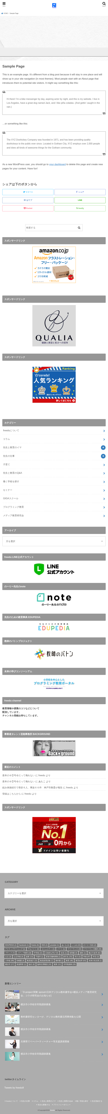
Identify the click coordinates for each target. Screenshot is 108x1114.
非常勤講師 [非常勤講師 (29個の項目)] (69, 964)
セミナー (7, 490)
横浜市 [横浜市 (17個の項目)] (9, 964)
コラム (6, 439)
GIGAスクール (10, 498)
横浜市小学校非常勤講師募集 (28, 1006)
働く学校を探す (11, 481)
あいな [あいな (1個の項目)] (65, 945)
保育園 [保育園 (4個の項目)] (73, 953)
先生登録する (97, 1101)
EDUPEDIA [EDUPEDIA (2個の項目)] (11, 945)
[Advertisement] (54, 38)
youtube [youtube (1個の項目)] (54, 945)
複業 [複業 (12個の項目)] (57, 964)
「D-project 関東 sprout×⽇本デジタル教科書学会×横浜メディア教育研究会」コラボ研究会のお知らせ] (51, 994)
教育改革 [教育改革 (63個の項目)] (81, 961)
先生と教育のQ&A (12, 473)
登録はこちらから (11, 793)
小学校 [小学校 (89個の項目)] (9, 961)
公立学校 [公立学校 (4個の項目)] (18, 957)
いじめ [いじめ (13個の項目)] (76, 945)
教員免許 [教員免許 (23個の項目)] (32, 961)
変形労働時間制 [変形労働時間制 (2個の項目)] (53, 957)
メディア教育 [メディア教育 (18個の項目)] (24, 953)
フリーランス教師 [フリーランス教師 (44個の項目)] (92, 949)
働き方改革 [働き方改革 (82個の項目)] (94, 953)
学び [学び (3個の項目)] (78, 957)
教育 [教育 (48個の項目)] (69, 961)
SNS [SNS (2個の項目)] (44, 945)
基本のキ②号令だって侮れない (18, 775)
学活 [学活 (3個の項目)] (96, 957)
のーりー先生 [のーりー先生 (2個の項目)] (89, 945)
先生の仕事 (9, 456)
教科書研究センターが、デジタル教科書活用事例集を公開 (43, 1018)
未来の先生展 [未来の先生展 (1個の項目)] (95, 961)
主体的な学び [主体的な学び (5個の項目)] (51, 953)
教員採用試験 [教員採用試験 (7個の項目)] (46, 961)
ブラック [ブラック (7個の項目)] (10, 953)
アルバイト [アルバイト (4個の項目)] (33, 949)
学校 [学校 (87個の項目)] (86, 957)
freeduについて (11, 430)
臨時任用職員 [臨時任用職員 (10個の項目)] (44, 964)
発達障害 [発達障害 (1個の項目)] (21, 964)
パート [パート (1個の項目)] (61, 949)
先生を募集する (44, 1105)
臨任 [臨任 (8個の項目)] (32, 964)
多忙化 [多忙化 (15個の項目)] (67, 957)
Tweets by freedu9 (14, 1087)
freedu (41, 775)
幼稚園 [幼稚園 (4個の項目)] (20, 961)
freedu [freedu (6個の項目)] (35, 945)
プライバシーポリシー (62, 1105)
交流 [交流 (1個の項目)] (64, 953)
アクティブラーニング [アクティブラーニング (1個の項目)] (15, 949)
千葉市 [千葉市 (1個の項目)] (39, 957)
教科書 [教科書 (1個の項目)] (59, 961)
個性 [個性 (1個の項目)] (83, 953)
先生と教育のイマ (12, 447)
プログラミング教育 (13, 507)
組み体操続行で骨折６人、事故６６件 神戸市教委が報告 (32, 787)
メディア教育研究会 (13, 515)
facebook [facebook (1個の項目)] (24, 945)
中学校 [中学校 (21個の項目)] (38, 953)
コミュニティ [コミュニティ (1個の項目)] (48, 949)
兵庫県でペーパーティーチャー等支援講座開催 (37, 1043)
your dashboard (57, 164)
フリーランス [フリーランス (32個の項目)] (75, 949)
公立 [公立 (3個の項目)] (8, 957)
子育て (6, 464)
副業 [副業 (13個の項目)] (29, 957)
